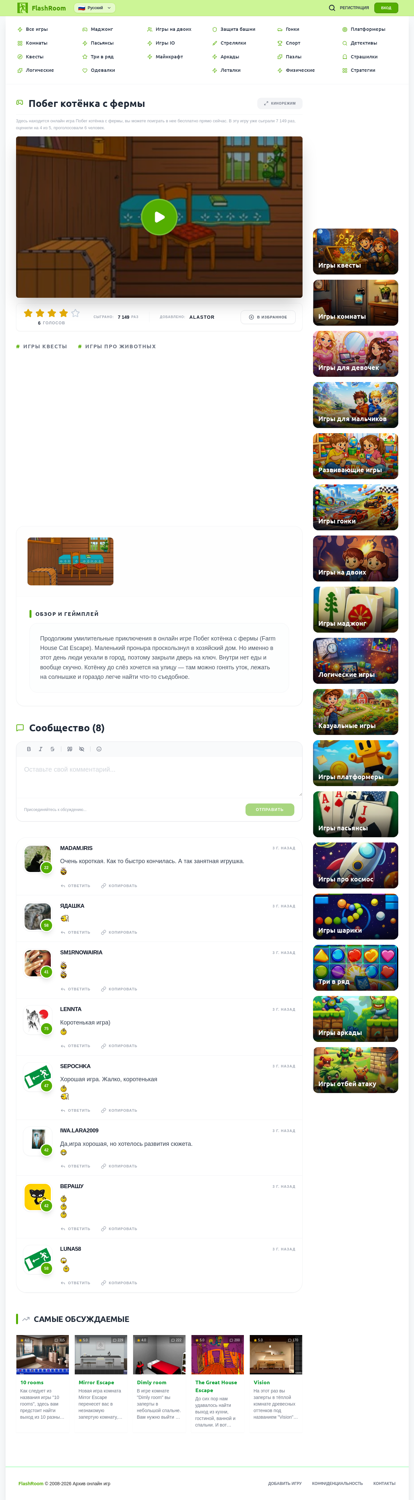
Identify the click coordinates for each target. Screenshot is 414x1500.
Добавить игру (285, 1483)
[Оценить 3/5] (52, 313)
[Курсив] (40, 749)
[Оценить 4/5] (63, 313)
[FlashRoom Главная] (41, 7)
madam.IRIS (76, 848)
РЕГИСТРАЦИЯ (354, 8)
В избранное (268, 317)
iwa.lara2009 (79, 1130)
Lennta (71, 1009)
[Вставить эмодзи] (99, 749)
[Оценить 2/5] (40, 313)
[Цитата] (69, 749)
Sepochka (75, 1066)
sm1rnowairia (81, 952)
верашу (72, 1186)
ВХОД (386, 8)
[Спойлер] (81, 749)
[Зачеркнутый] (52, 749)
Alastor (202, 317)
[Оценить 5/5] (75, 313)
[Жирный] (28, 749)
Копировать (119, 885)
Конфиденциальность (337, 1483)
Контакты (384, 1483)
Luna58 (70, 1249)
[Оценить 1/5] (28, 313)
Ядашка (72, 906)
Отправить (270, 809)
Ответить (75, 885)
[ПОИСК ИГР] (332, 8)
